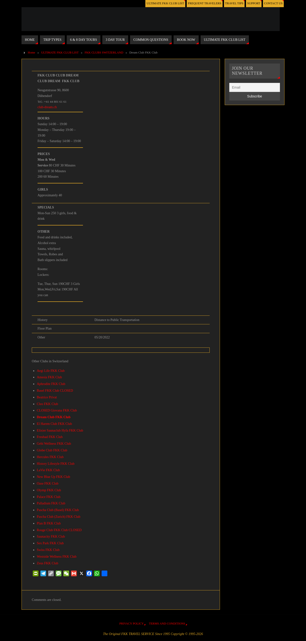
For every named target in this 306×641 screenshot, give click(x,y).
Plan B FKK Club (49, 523)
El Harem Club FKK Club (54, 424)
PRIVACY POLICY (131, 623)
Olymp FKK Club (49, 490)
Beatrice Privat (47, 397)
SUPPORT (253, 3)
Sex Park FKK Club (50, 543)
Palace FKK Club (48, 497)
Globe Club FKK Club (52, 450)
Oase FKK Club (47, 483)
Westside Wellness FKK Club (56, 556)
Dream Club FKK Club (54, 417)
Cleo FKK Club (47, 404)
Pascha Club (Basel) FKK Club (58, 510)
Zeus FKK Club (47, 563)
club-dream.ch (47, 107)
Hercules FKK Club (50, 457)
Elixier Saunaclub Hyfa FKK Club (60, 430)
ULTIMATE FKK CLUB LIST (165, 3)
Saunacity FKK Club (51, 536)
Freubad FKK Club (50, 437)
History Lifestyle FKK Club (56, 463)
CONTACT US (273, 3)
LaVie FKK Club (48, 470)
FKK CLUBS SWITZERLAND (104, 52)
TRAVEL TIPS (234, 3)
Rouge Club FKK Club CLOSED (59, 530)
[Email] (254, 87)
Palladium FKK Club (51, 503)
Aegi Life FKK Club (51, 371)
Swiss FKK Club (48, 550)
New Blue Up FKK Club (53, 477)
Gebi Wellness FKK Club (54, 443)
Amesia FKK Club (49, 377)
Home (31, 52)
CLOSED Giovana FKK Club (57, 410)
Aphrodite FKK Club (51, 384)
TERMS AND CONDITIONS (167, 623)
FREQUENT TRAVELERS (204, 3)
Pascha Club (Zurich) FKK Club (58, 516)
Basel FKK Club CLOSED (55, 390)
